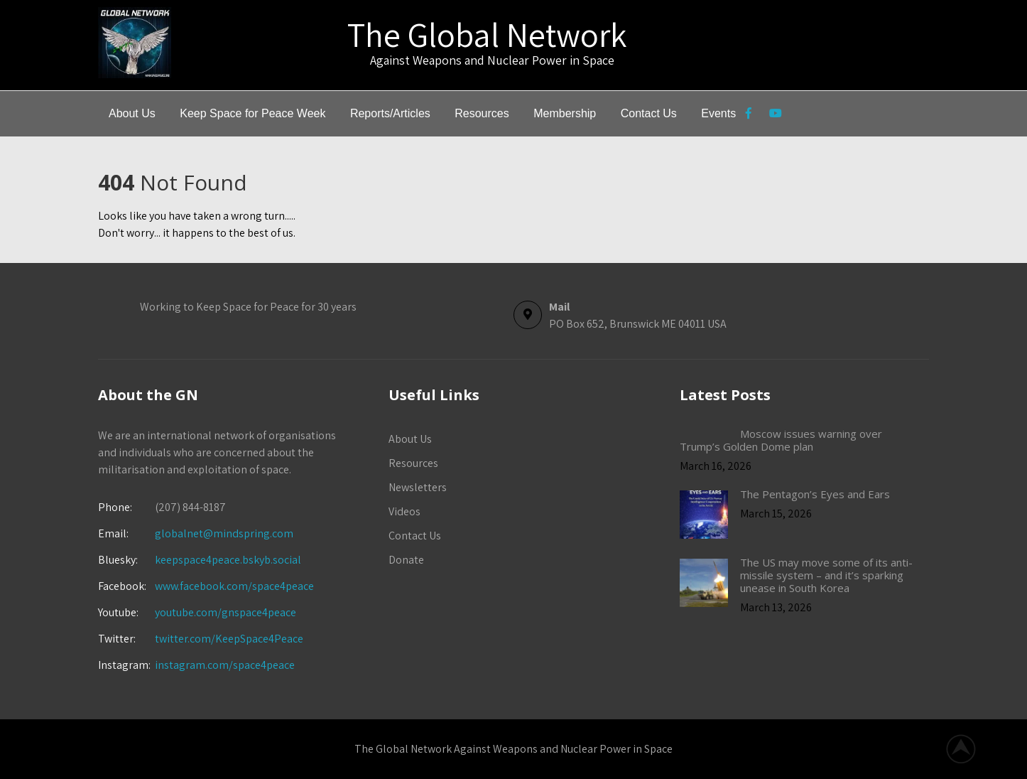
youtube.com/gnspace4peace (225, 612)
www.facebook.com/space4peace (234, 586)
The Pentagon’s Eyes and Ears (815, 494)
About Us (132, 113)
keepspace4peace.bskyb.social (228, 559)
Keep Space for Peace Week (252, 113)
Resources (482, 113)
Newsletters (417, 487)
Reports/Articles (390, 113)
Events (718, 113)
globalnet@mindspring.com (195, 533)
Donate (406, 559)
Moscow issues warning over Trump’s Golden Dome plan (781, 440)
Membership (564, 113)
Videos (404, 511)
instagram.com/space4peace (225, 664)
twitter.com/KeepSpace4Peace (229, 638)
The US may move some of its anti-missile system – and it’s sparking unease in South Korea (826, 575)
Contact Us (649, 113)
